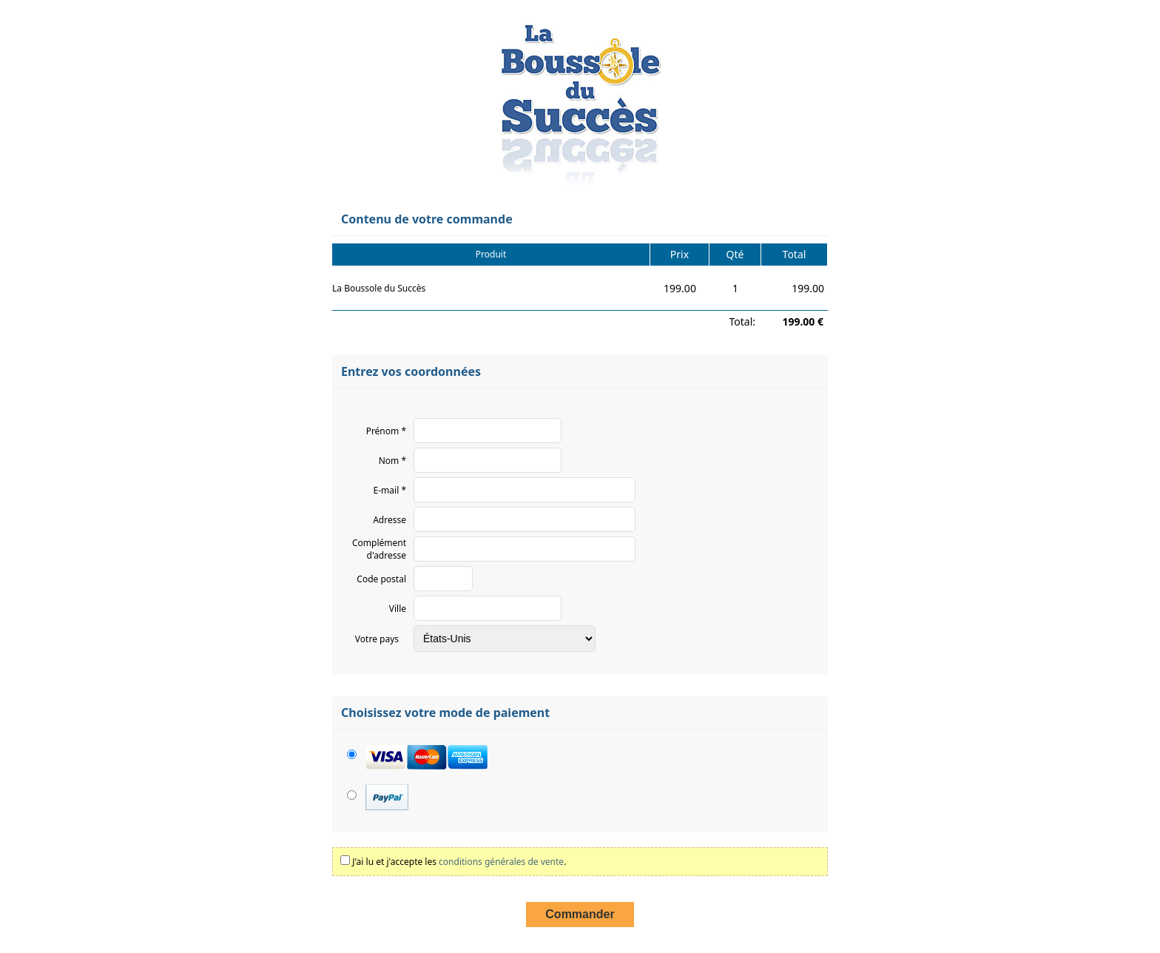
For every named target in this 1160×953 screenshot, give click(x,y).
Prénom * (386, 431)
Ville (397, 608)
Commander (579, 914)
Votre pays (377, 639)
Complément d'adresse (379, 549)
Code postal (381, 579)
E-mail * (390, 490)
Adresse (389, 519)
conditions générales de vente (501, 861)
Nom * (392, 460)
